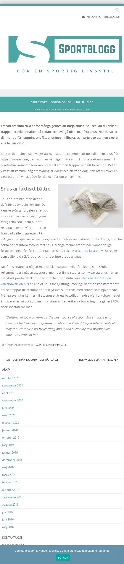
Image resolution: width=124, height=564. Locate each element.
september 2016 (12, 497)
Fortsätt (63, 557)
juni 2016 (8, 519)
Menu (62, 93)
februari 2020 (10, 423)
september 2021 (12, 385)
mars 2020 (8, 415)
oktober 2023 (10, 378)
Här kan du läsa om (86, 251)
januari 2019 (10, 452)
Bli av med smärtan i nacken (100, 359)
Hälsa (45, 109)
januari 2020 (10, 430)
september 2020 (12, 400)
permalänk (59, 345)
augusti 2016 (10, 504)
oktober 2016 (10, 490)
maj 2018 (8, 467)
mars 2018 (8, 475)
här (35, 335)
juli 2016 (7, 512)
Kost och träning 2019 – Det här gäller (31, 359)
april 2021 (8, 393)
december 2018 (12, 460)
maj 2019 (8, 445)
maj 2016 (8, 527)
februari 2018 (10, 482)
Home (37, 109)
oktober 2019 (10, 438)
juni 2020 (8, 408)
